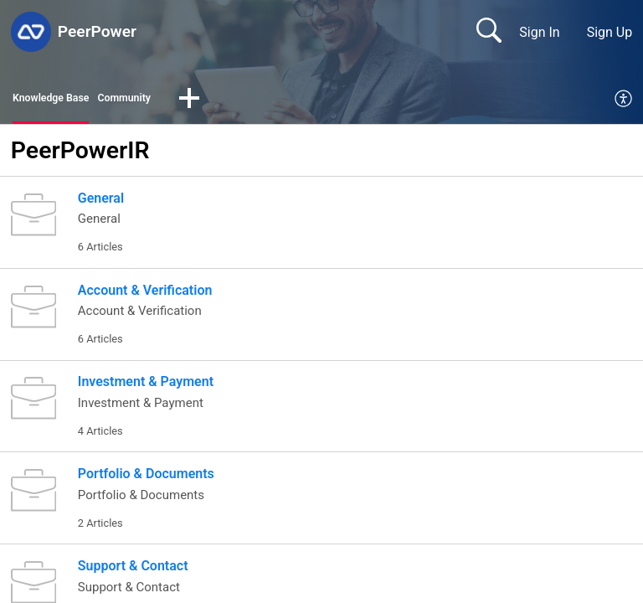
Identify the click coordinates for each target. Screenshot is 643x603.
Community (155, 101)
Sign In (539, 32)
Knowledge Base (62, 101)
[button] (229, 102)
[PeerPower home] (31, 32)
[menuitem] (624, 102)
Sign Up (610, 32)
